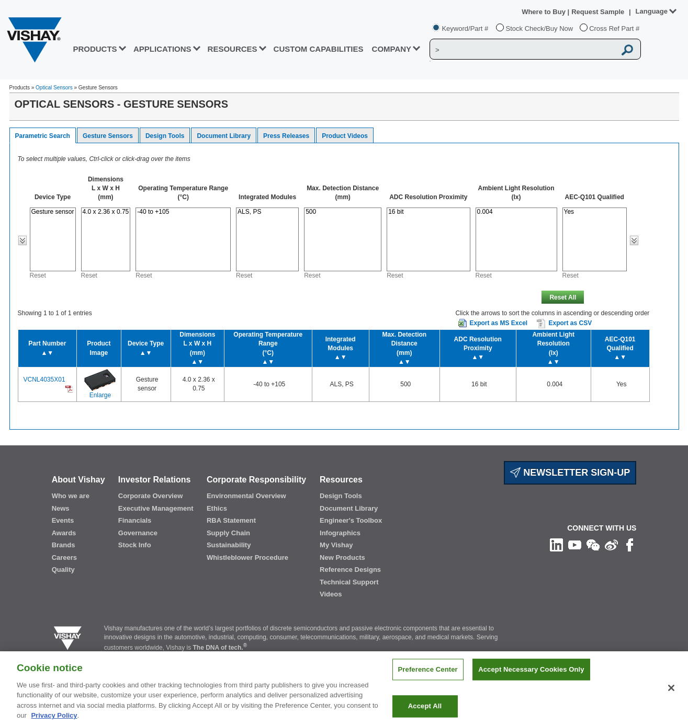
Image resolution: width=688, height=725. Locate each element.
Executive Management (156, 508)
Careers (64, 557)
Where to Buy (544, 12)
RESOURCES (232, 48)
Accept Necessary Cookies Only (531, 675)
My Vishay (336, 545)
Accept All (425, 712)
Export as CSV (564, 323)
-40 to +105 (183, 212)
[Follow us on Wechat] (593, 544)
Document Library (224, 136)
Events (63, 520)
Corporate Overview (150, 496)
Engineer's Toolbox (351, 520)
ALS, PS (267, 212)
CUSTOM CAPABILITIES (319, 48)
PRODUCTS (95, 48)
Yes (594, 212)
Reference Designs (350, 569)
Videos (331, 594)
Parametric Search (42, 136)
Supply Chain (228, 533)
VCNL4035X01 (44, 379)
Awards (64, 533)
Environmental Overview (246, 496)
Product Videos (345, 136)
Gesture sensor (52, 212)
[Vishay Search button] (627, 49)
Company (392, 48)
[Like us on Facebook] (629, 544)
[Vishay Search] (522, 49)
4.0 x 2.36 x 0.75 (106, 212)
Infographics (340, 533)
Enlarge (100, 395)
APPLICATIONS (162, 48)
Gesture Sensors (108, 136)
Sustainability (229, 545)
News (61, 508)
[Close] (671, 693)
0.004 (516, 212)
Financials (135, 520)
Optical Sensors (54, 87)
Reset (38, 275)
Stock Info (134, 545)
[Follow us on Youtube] (574, 544)
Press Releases (286, 136)
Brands (63, 545)
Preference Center (428, 675)
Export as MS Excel (498, 323)
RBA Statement (231, 520)
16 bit (428, 212)
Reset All (562, 297)
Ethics (217, 508)
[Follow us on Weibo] (611, 544)
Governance (137, 533)
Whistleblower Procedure (247, 557)
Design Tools (164, 136)
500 (342, 212)
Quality (63, 569)
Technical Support (349, 582)
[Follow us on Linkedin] (556, 544)
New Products (342, 557)
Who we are (70, 496)
